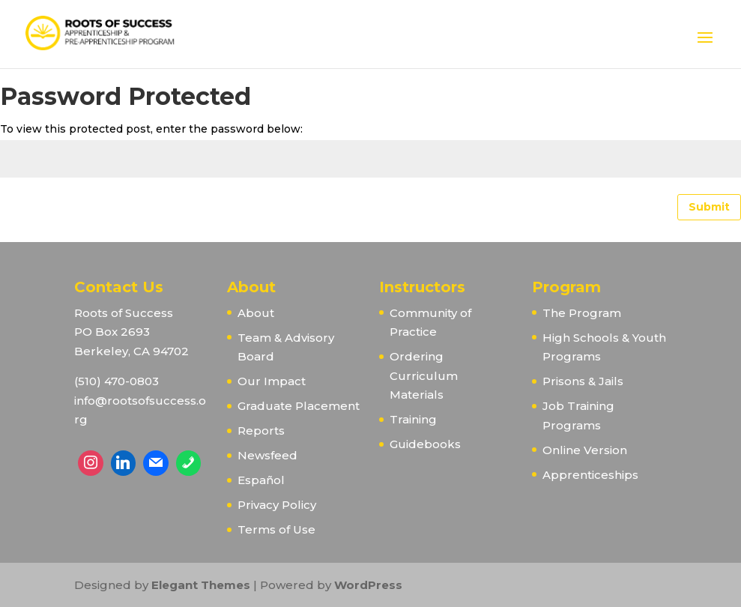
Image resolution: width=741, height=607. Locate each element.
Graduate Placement (299, 406)
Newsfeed (267, 455)
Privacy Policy (277, 505)
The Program (581, 313)
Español (261, 480)
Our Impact (272, 381)
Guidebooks (425, 444)
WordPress (368, 585)
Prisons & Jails (582, 381)
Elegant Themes (200, 585)
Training (413, 419)
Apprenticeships (590, 475)
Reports (261, 430)
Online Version (584, 450)
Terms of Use (276, 529)
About (256, 313)
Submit (709, 207)
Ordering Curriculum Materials (424, 375)
